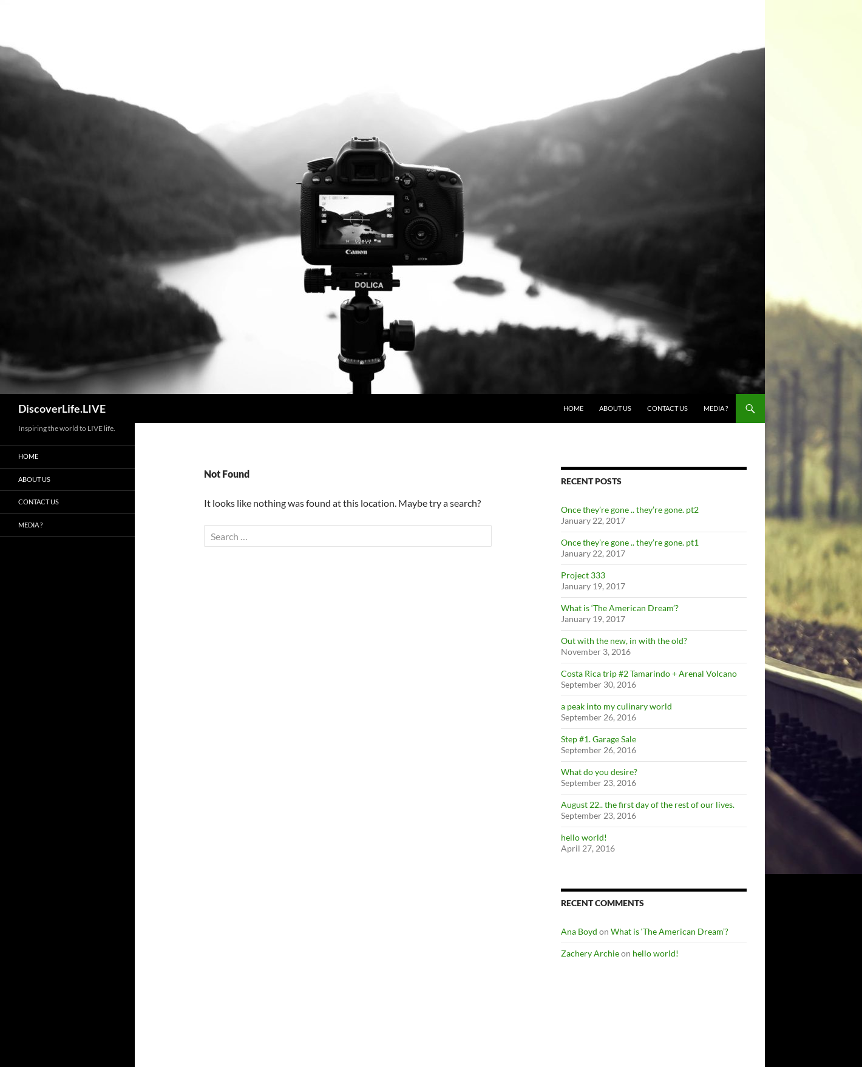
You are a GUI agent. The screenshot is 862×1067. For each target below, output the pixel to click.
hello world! (584, 837)
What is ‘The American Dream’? (620, 608)
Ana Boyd (579, 931)
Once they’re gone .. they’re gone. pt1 (630, 542)
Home (573, 408)
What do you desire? (599, 772)
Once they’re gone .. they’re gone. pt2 (630, 509)
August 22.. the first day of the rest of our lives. (648, 804)
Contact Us (667, 408)
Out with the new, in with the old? (624, 640)
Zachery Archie (590, 953)
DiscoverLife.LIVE (62, 408)
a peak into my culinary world (616, 706)
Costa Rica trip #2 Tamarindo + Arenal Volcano (649, 673)
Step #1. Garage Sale (598, 739)
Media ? (716, 408)
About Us (615, 408)
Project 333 (583, 575)
